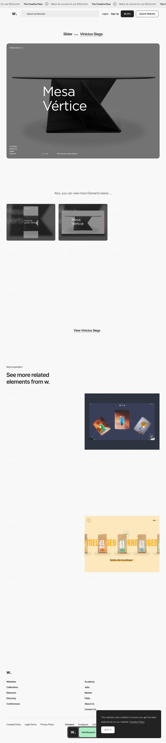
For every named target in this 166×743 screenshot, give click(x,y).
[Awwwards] (14, 14)
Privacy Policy (47, 724)
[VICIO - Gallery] (43, 605)
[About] (135, 222)
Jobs (87, 687)
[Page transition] (30, 302)
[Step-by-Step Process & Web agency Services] (43, 483)
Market (88, 692)
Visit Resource (88, 732)
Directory (11, 698)
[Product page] (83, 262)
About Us (89, 703)
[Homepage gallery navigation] (43, 541)
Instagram (83, 724)
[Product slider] (122, 544)
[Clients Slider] (43, 421)
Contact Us (90, 709)
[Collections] (30, 262)
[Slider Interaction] (122, 483)
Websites (11, 681)
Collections (12, 687)
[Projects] (122, 605)
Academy (90, 681)
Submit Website (147, 13)
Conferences (13, 703)
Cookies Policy (13, 724)
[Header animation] (135, 262)
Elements (11, 692)
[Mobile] (30, 222)
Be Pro (127, 13)
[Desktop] (83, 222)
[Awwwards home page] (73, 732)
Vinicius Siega (91, 34)
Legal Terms (31, 724)
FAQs (87, 698)
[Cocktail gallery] (122, 421)
